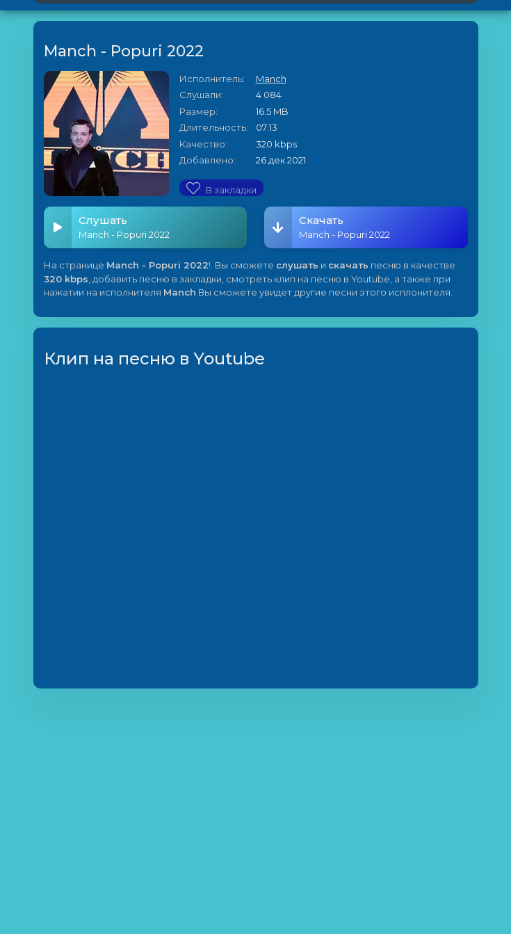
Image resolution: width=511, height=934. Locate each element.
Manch (271, 78)
